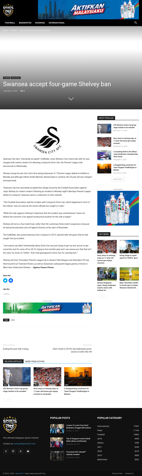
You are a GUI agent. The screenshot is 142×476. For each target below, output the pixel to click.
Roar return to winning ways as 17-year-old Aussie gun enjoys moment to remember (46, 391)
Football (13, 30)
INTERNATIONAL (57, 22)
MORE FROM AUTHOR (34, 361)
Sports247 (20, 473)
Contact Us (129, 473)
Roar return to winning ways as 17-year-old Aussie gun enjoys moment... (124, 140)
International (15, 78)
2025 (5, 385)
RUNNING (40, 22)
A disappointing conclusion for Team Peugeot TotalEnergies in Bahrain (76, 391)
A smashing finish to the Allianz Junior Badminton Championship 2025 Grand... (125, 154)
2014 (13, 320)
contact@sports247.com (25, 443)
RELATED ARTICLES (13, 361)
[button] (135, 23)
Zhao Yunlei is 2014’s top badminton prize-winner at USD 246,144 (72, 350)
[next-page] (9, 399)
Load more (118, 179)
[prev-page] (5, 399)
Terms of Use (117, 473)
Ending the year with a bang (15, 349)
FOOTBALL (10, 22)
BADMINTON (25, 22)
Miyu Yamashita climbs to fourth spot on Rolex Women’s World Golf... (129, 285)
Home (5, 30)
